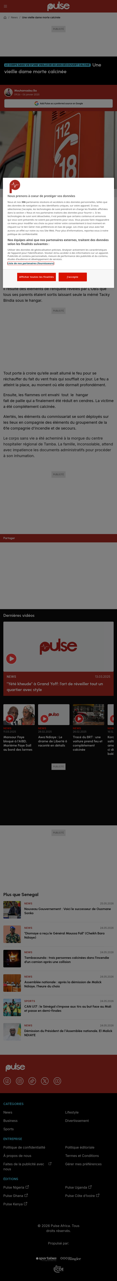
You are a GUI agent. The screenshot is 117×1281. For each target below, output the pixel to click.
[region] (58, 233)
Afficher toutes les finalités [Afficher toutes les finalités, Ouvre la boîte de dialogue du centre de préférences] (36, 277)
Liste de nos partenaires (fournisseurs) (31, 263)
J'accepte (72, 277)
